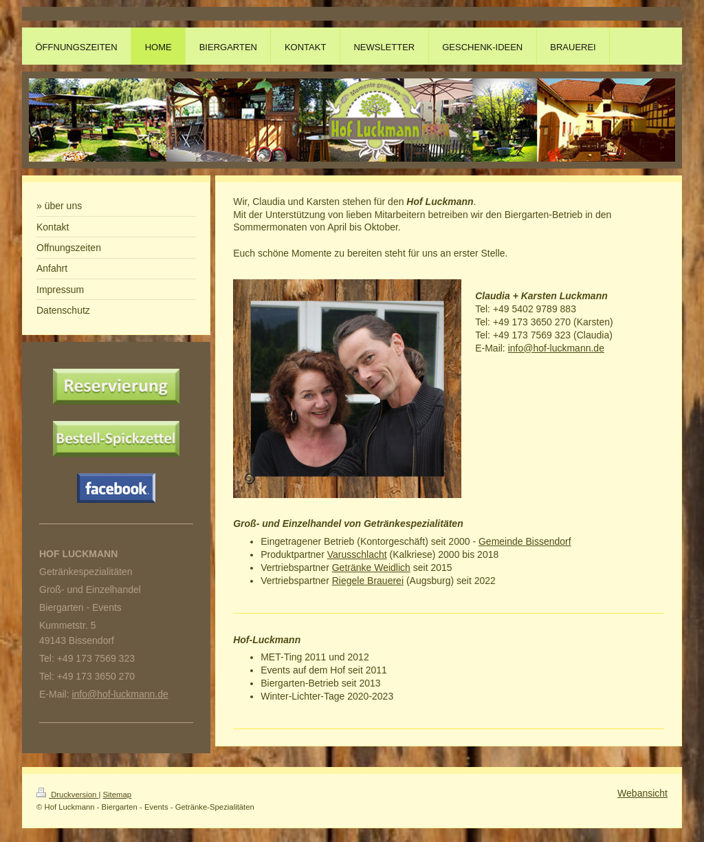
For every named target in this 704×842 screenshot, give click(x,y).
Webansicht (642, 793)
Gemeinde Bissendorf (524, 541)
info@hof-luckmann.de (556, 348)
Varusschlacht (357, 554)
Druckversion (67, 794)
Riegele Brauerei (368, 580)
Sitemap (117, 794)
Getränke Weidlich (371, 567)
